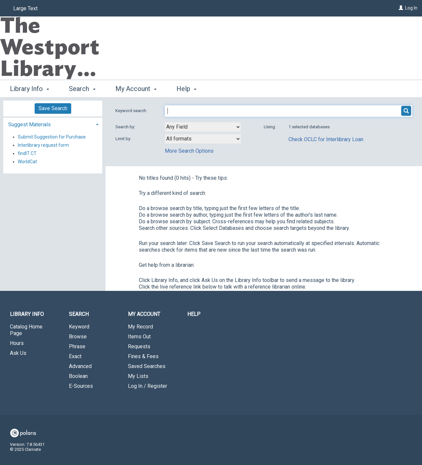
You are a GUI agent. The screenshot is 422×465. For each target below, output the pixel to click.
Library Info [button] (29, 89)
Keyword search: (131, 110)
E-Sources (81, 386)
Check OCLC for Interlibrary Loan (325, 139)
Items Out (139, 336)
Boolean (78, 376)
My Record (140, 327)
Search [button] (82, 89)
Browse (78, 336)
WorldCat (27, 161)
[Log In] (401, 8)
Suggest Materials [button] (29, 124)
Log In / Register (147, 386)
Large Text (25, 8)
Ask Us (18, 353)
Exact (75, 356)
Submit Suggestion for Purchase (52, 137)
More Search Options (189, 151)
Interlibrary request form (43, 145)
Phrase (77, 346)
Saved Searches (147, 366)
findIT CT (27, 153)
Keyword (79, 327)
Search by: (125, 126)
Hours (17, 343)
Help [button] (186, 89)
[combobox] (203, 127)
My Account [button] (136, 89)
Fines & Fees (143, 356)
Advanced (80, 366)
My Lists (138, 376)
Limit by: (123, 138)
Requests (139, 346)
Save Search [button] (53, 108)
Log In (411, 8)
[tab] (52, 123)
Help (193, 314)
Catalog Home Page (26, 330)
